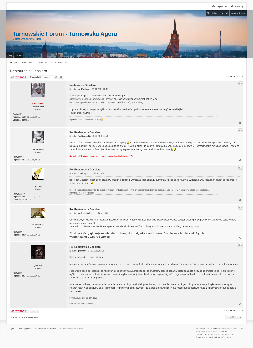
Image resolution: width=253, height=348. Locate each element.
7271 (21, 114)
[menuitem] (209, 337)
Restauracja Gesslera (28, 71)
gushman (38, 265)
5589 (21, 157)
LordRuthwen (38, 107)
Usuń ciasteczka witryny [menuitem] (45, 329)
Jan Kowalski (38, 149)
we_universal (204, 334)
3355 (21, 273)
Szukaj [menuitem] (18, 55)
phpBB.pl (223, 331)
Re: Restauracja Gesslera (85, 132)
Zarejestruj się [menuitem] (219, 6)
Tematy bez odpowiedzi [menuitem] (217, 13)
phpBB (215, 328)
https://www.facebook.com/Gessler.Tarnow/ (90, 99)
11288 (22, 194)
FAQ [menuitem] (10, 55)
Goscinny (38, 186)
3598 (21, 232)
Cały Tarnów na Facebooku (81, 304)
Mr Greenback (38, 224)
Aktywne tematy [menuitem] (238, 13)
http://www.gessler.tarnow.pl (83, 102)
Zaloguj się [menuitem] (237, 6)
